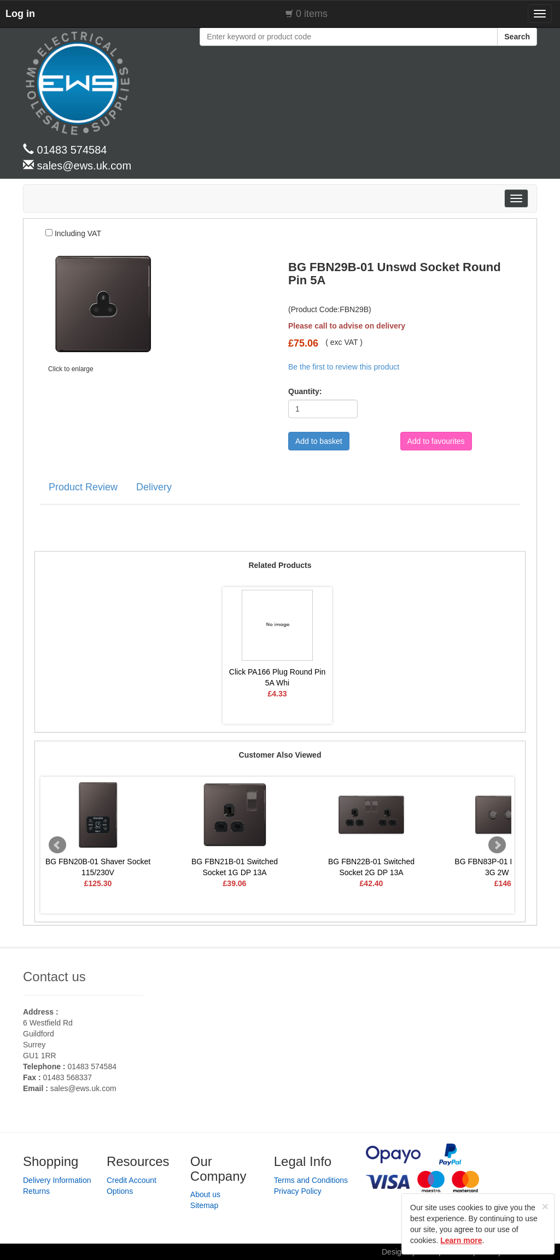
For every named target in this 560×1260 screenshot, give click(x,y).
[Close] (545, 1206)
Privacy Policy (298, 1191)
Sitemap (204, 1205)
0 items (312, 13)
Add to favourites (436, 441)
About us (205, 1194)
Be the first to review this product (343, 366)
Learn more (461, 1240)
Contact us (54, 976)
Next (497, 845)
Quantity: (301, 391)
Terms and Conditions (311, 1180)
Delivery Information (57, 1180)
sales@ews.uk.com (83, 1088)
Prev (57, 845)
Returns (36, 1191)
